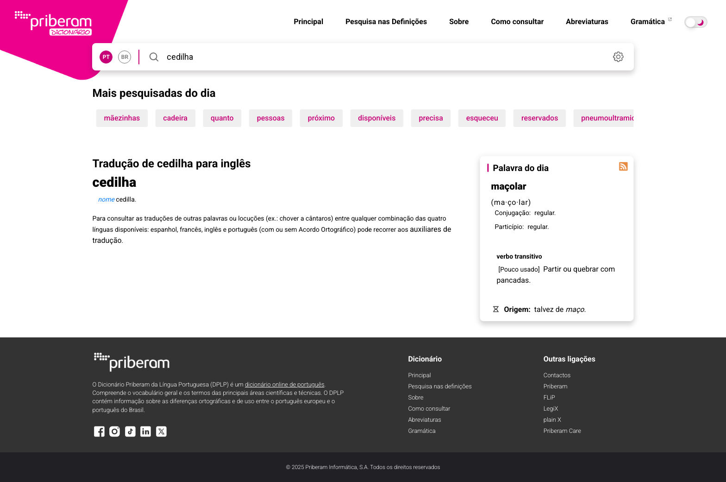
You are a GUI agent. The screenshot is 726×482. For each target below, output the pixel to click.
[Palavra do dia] (623, 166)
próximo (321, 118)
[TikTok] (130, 435)
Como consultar (517, 21)
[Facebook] (99, 435)
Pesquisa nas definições (439, 386)
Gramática (652, 21)
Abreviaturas (587, 21)
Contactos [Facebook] (557, 375)
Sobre (459, 21)
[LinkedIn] (146, 435)
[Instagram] (115, 435)
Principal (308, 21)
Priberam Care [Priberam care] (562, 431)
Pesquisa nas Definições (386, 21)
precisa (431, 118)
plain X (552, 420)
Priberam (556, 386)
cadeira (175, 118)
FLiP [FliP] (549, 397)
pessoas (271, 118)
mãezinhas (122, 118)
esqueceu (482, 118)
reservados (539, 118)
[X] (161, 435)
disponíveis (376, 118)
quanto (222, 118)
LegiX (551, 409)
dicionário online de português (284, 384)
